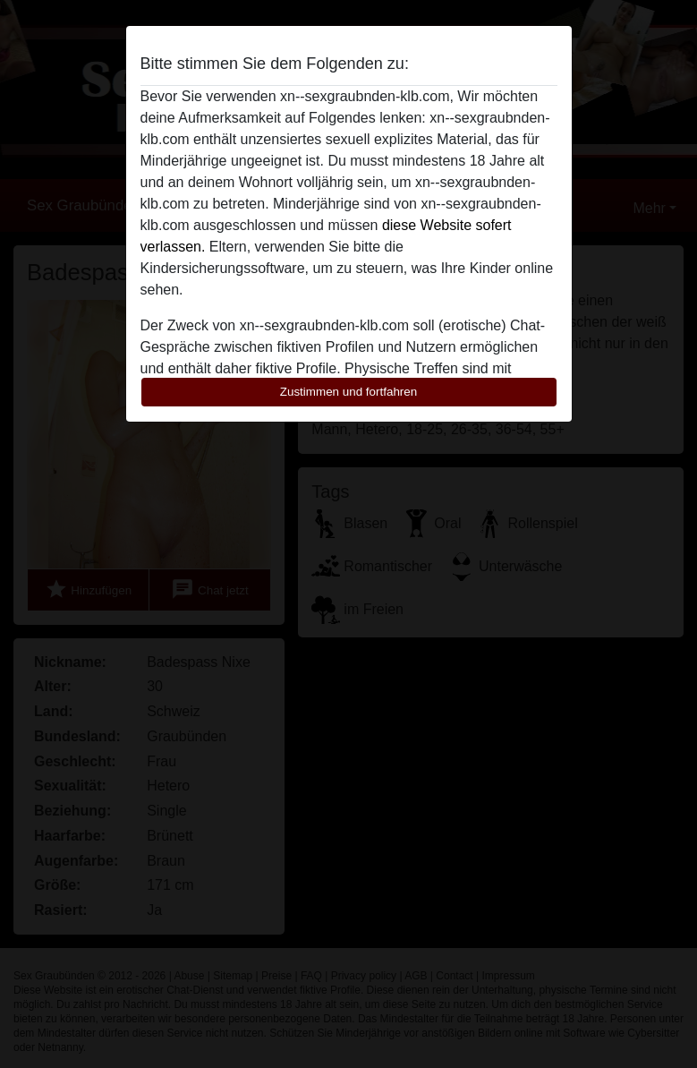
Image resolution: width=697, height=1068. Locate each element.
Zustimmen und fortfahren (349, 391)
